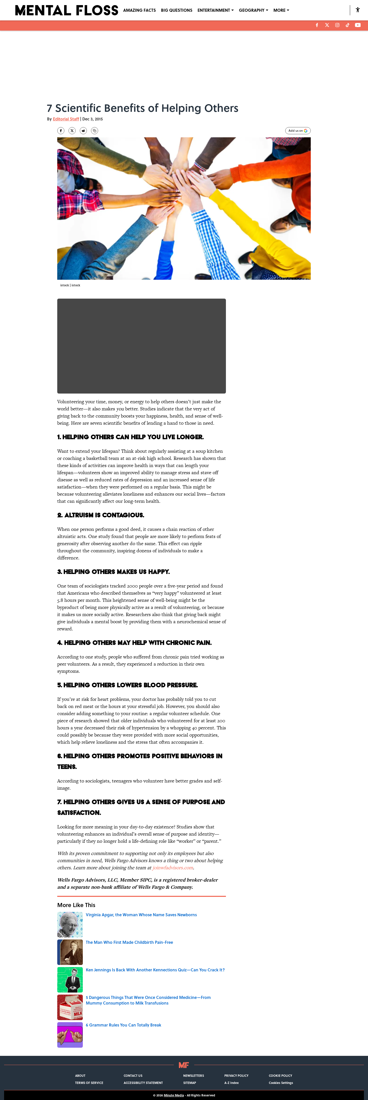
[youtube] (358, 25)
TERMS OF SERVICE (89, 1082)
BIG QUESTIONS (176, 10)
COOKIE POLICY (280, 1075)
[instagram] (337, 25)
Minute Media (174, 1095)
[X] (327, 25)
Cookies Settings (281, 1082)
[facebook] (317, 25)
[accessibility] (357, 9)
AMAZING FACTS (139, 10)
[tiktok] (347, 25)
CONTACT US (133, 1075)
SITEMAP (189, 1082)
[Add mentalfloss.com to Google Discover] (298, 130)
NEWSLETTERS (193, 1075)
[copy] (94, 130)
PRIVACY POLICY (236, 1075)
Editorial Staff (66, 119)
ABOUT (80, 1075)
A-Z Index (231, 1082)
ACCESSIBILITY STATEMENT (143, 1082)
